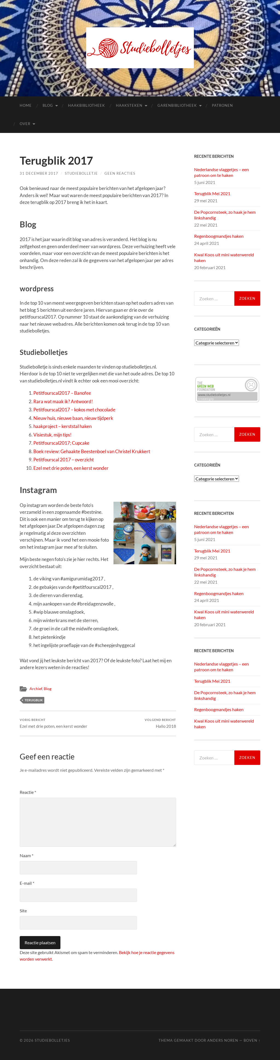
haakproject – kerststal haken (62, 426)
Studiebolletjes (52, 1040)
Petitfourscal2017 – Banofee (62, 393)
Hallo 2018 (160, 723)
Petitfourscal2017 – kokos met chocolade (74, 409)
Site (23, 910)
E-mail (27, 883)
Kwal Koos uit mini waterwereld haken (224, 257)
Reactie (28, 792)
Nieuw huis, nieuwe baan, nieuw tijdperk (73, 418)
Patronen (222, 105)
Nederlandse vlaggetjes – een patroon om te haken (221, 172)
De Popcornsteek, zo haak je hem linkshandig (225, 214)
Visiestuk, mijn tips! (52, 435)
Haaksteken (129, 105)
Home (26, 105)
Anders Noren (222, 1040)
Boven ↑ (252, 1040)
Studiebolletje (81, 173)
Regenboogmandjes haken (219, 236)
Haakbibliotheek (86, 105)
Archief (36, 689)
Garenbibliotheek (177, 105)
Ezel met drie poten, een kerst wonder (71, 468)
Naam (26, 855)
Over (25, 123)
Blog (48, 105)
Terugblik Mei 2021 (212, 193)
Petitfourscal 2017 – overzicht (63, 459)
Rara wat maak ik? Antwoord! (63, 401)
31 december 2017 (39, 173)
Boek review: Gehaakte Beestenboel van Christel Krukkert (91, 451)
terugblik (34, 700)
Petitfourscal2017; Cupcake (61, 443)
